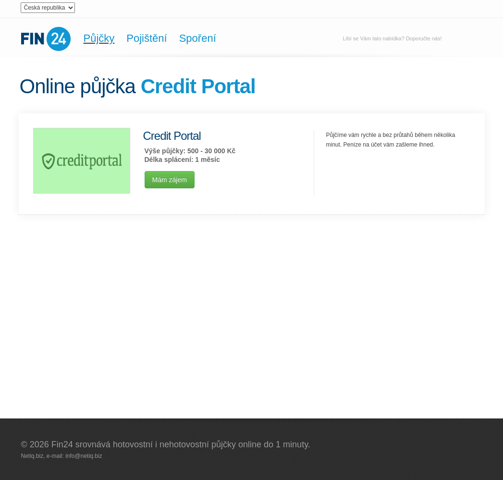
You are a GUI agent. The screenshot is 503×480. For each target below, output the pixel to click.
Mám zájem (169, 180)
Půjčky (99, 38)
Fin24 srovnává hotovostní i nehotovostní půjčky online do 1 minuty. (180, 444)
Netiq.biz (32, 456)
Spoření (197, 38)
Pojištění (146, 38)
